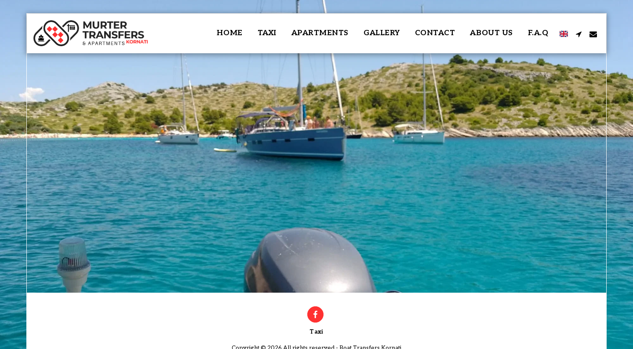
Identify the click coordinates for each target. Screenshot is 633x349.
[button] (579, 33)
